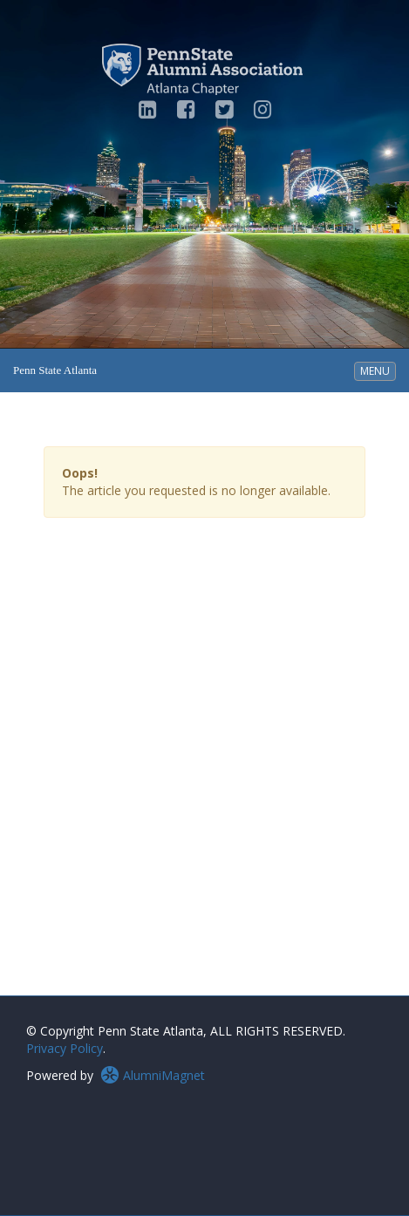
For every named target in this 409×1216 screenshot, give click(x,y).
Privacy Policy (64, 1048)
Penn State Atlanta (55, 370)
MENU (377, 370)
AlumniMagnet (152, 1075)
